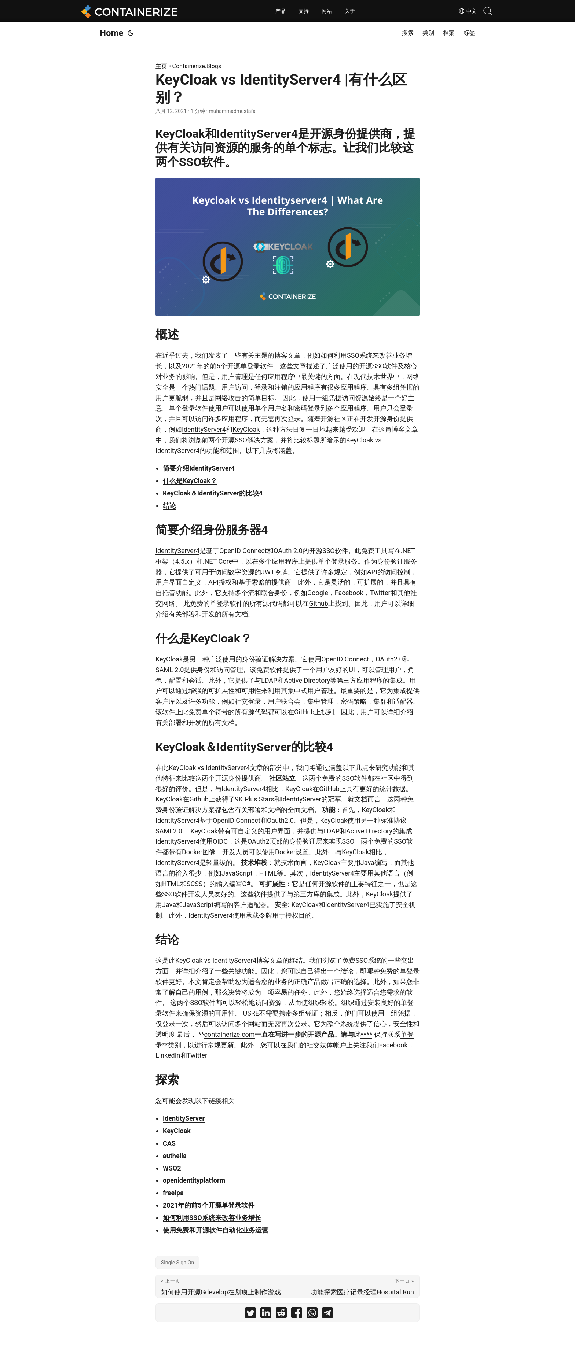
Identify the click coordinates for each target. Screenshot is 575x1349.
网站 (327, 11)
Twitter (197, 1055)
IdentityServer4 (204, 429)
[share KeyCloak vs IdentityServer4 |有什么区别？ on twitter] (250, 1314)
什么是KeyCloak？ (190, 480)
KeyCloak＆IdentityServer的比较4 (213, 493)
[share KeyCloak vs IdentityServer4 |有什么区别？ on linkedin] (265, 1314)
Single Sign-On (177, 1262)
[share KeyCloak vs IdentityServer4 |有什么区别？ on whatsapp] (312, 1314)
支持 (304, 11)
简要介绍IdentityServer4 (199, 468)
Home (111, 33)
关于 (350, 11)
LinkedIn (167, 1055)
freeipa (173, 1193)
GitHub (304, 712)
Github (318, 603)
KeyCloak (246, 429)
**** (366, 1034)
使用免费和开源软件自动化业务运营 (215, 1230)
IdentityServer (184, 1118)
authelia (175, 1156)
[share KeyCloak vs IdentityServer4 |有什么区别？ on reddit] (281, 1314)
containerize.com (229, 1034)
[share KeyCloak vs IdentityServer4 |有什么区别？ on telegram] (327, 1314)
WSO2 (172, 1168)
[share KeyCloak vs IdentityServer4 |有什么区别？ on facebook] (296, 1314)
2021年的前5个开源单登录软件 (208, 1205)
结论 (169, 505)
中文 (467, 11)
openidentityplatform (194, 1180)
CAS (169, 1143)
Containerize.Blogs (196, 66)
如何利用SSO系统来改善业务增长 (212, 1217)
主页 (161, 66)
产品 (280, 11)
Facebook (393, 1045)
